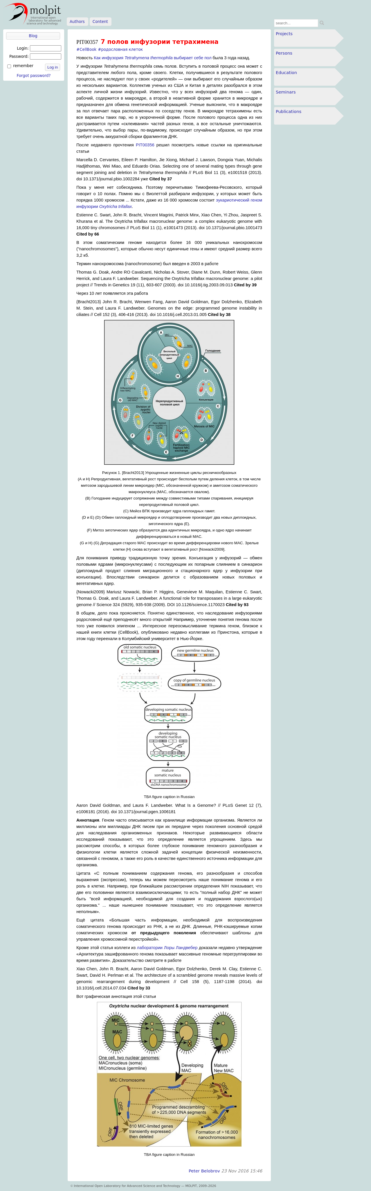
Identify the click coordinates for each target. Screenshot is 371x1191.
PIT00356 (145, 145)
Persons (284, 53)
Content (100, 21)
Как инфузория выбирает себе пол (152, 57)
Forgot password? (34, 75)
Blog (33, 36)
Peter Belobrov (204, 1170)
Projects (284, 33)
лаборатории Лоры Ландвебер (167, 947)
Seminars (286, 91)
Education (286, 72)
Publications (288, 111)
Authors (77, 21)
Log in (52, 67)
